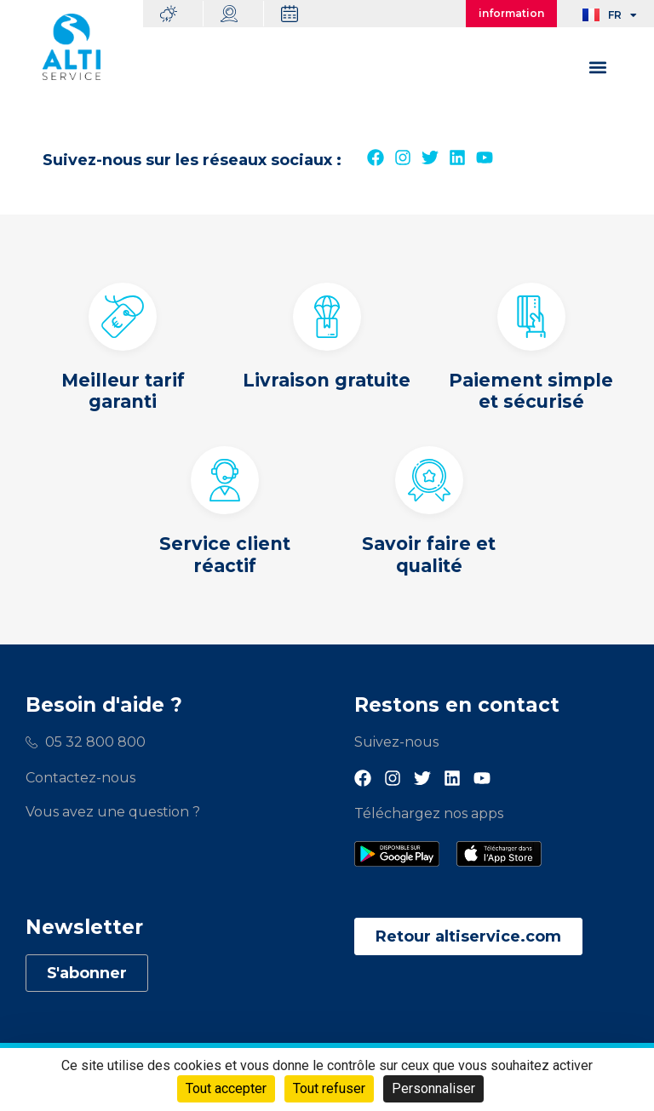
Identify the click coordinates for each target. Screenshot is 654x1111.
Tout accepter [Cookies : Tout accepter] (226, 1088)
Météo (181, 13)
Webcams (242, 13)
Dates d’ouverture (302, 13)
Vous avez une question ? (113, 812)
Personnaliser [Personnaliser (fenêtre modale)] (433, 1088)
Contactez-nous (80, 778)
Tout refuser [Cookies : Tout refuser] (329, 1088)
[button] (597, 67)
